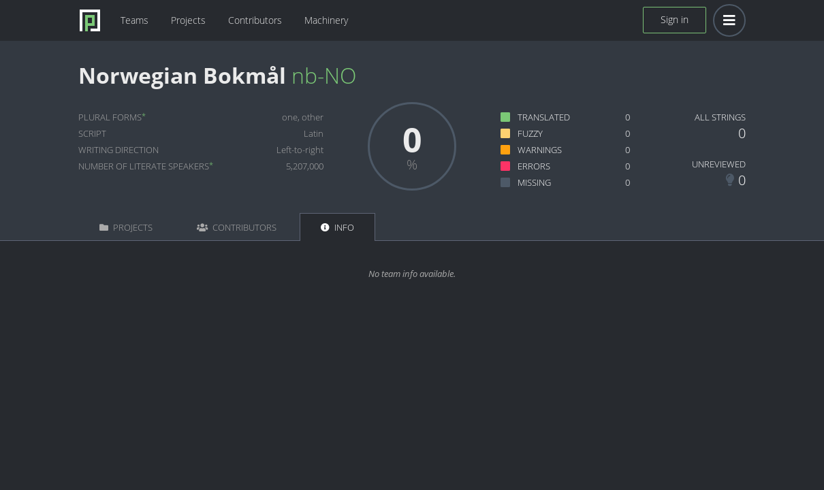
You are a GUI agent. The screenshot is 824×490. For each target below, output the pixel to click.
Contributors (255, 20)
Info (337, 227)
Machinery (326, 20)
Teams (134, 20)
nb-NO (323, 75)
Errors (534, 166)
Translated (544, 117)
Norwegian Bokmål (182, 75)
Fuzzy (530, 133)
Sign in (674, 19)
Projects (188, 20)
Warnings (540, 150)
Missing (534, 182)
